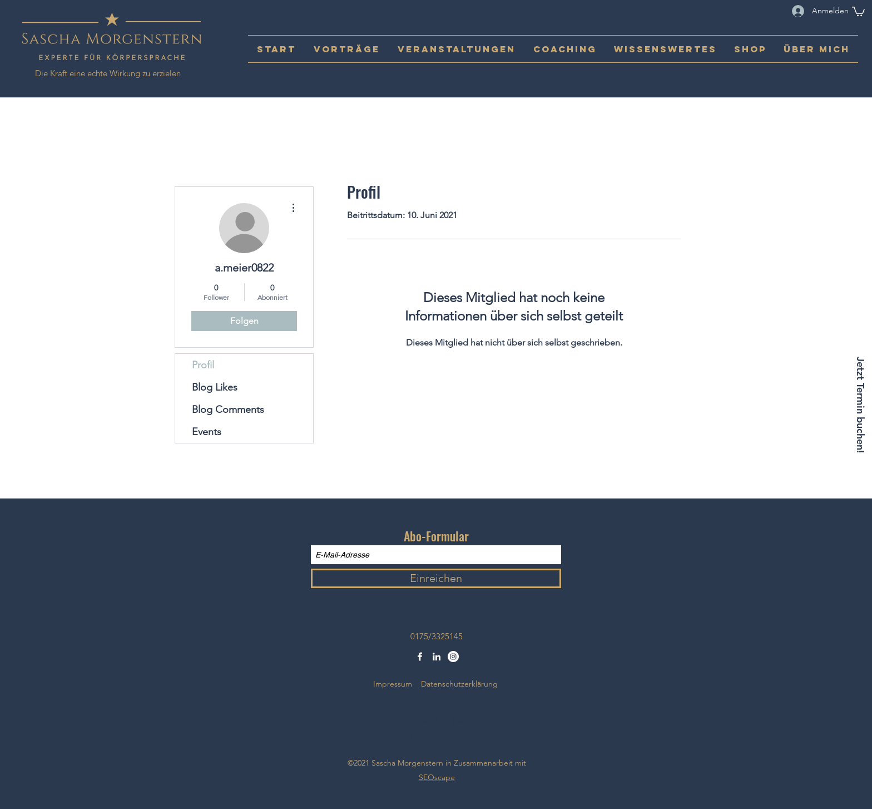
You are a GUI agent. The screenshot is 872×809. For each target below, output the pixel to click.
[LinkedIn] (436, 656)
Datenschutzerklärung (459, 684)
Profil (203, 365)
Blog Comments (228, 409)
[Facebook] (419, 656)
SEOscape (437, 777)
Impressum (392, 684)
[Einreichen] (436, 578)
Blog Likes (214, 387)
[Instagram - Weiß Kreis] (453, 656)
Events (206, 432)
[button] (858, 11)
